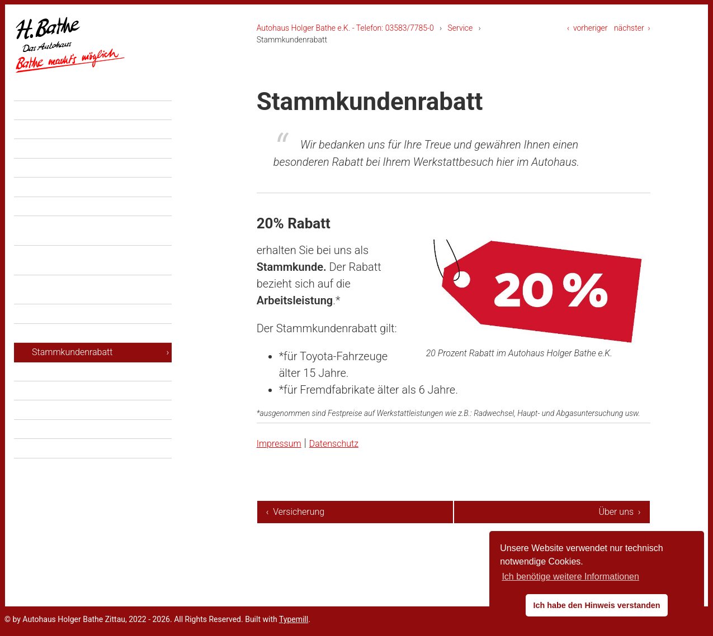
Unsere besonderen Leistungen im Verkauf (98, 315)
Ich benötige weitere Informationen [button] (570, 576)
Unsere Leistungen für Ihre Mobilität (83, 285)
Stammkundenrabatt (72, 377)
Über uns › (619, 511)
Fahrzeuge (44, 155)
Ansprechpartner (64, 436)
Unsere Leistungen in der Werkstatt (80, 256)
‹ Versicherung (295, 511)
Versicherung (57, 358)
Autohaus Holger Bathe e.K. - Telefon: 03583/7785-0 (345, 27)
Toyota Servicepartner (75, 416)
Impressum (285, 442)
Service (460, 27)
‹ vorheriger (587, 27)
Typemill (293, 619)
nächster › (632, 27)
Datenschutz (351, 442)
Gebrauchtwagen (65, 213)
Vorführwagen (59, 193)
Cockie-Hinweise (64, 493)
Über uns (41, 397)
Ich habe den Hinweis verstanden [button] (596, 605)
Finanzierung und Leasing (82, 339)
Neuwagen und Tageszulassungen (99, 174)
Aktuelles (42, 136)
